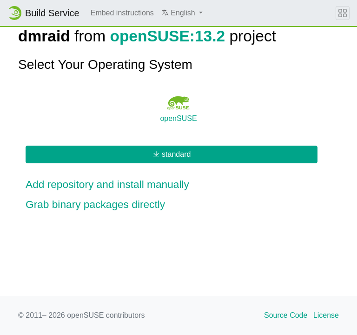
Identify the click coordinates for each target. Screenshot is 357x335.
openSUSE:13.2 (167, 36)
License (326, 315)
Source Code (285, 315)
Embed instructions (122, 13)
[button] (182, 13)
